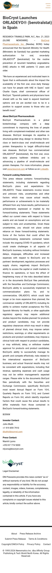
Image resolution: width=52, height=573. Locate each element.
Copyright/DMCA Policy (12, 544)
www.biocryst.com (16, 169)
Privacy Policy (33, 544)
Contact (47, 544)
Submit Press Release (15, 539)
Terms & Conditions (37, 539)
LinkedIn (44, 169)
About (14, 533)
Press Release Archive (30, 533)
